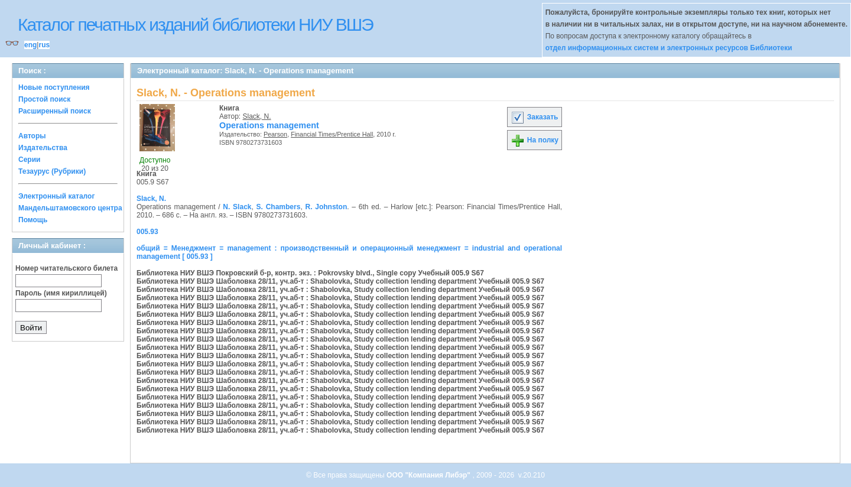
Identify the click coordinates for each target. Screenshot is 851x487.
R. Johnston (326, 207)
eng (30, 45)
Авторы (32, 136)
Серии (29, 159)
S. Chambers (278, 207)
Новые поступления (54, 87)
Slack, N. (257, 116)
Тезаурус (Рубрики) (52, 171)
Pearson (275, 134)
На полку (534, 140)
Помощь (32, 220)
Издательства (42, 148)
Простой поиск (44, 99)
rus (44, 45)
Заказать (534, 117)
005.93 (147, 232)
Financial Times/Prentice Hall (332, 134)
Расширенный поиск (54, 111)
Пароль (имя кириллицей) (61, 293)
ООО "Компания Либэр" (429, 475)
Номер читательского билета (66, 268)
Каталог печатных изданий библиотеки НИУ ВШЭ (195, 24)
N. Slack (237, 207)
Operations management (269, 125)
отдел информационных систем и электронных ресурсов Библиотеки (668, 48)
